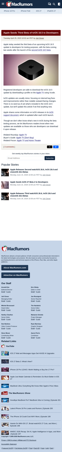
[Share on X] (49, 147)
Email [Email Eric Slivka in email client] (33, 292)
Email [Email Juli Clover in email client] (3, 301)
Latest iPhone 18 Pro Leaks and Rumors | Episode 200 (31, 408)
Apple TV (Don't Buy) (25, 138)
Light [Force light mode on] (47, 448)
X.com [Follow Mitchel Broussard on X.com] (8, 310)
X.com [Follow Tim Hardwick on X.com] (38, 310)
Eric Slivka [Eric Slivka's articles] (35, 287)
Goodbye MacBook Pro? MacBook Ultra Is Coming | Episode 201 (35, 400)
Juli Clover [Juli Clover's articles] (5, 296)
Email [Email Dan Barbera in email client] (3, 328)
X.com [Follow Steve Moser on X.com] (8, 337)
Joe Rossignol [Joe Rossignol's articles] (36, 296)
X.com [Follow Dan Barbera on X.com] (8, 328)
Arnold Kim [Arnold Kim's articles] (5, 287)
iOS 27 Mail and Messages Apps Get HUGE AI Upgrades (32, 353)
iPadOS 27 (51, 11)
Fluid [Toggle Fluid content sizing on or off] (30, 448)
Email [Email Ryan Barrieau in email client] (33, 328)
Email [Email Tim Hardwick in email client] (33, 310)
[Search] (54, 4)
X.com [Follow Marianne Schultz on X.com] (38, 319)
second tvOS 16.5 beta (41, 50)
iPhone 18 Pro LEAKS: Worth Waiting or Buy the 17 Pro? (32, 370)
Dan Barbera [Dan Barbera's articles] (5, 324)
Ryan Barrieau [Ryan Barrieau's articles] (36, 324)
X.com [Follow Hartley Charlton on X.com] (8, 319)
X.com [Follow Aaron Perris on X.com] (38, 337)
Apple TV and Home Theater (29, 140)
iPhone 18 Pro (9, 11)
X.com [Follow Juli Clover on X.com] (8, 301)
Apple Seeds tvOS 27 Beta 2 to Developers (29, 182)
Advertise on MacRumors (15, 275)
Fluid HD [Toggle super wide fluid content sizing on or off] (36, 448)
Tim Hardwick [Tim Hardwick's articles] (36, 305)
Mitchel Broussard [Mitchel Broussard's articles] (7, 305)
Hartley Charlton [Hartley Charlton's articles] (7, 315)
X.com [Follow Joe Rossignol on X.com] (38, 301)
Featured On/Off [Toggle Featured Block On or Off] (7, 448)
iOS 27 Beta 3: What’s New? (21, 361)
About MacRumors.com (14, 267)
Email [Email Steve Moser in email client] (3, 337)
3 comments (9, 147)
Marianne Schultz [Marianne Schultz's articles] (37, 315)
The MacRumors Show (19, 393)
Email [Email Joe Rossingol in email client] (33, 301)
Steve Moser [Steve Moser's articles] (5, 333)
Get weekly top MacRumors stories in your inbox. (31, 154)
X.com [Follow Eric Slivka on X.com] (38, 292)
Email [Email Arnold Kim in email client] (3, 292)
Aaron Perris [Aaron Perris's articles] (35, 333)
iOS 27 (38, 11)
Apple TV (40, 93)
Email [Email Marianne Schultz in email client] (33, 319)
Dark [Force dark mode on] (51, 448)
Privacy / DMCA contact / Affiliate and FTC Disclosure (18, 440)
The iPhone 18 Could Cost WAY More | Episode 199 (30, 417)
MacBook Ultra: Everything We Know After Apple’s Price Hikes (34, 386)
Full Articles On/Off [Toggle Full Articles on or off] (21, 448)
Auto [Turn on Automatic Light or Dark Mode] (42, 448)
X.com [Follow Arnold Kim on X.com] (8, 292)
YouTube (10, 346)
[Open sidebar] (59, 4)
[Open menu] (3, 4)
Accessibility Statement (9, 444)
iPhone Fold (25, 11)
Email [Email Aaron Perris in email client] (33, 337)
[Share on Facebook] (56, 147)
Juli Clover (40, 38)
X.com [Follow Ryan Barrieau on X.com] (38, 328)
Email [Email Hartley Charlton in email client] (3, 319)
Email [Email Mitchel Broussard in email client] (3, 310)
